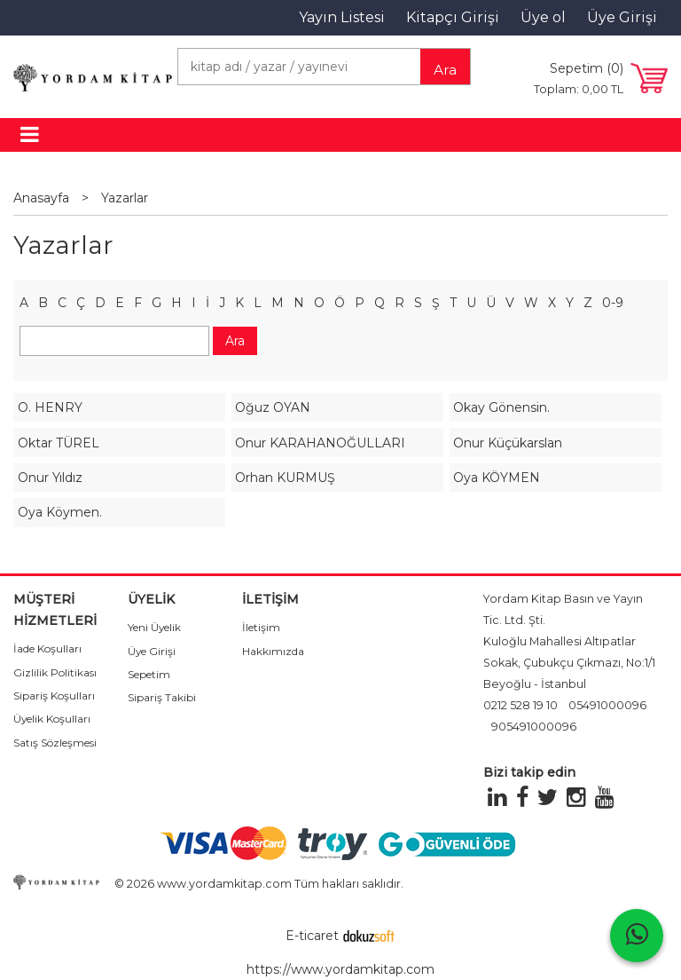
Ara (445, 69)
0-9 (612, 303)
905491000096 (533, 726)
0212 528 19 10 (520, 705)
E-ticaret (312, 936)
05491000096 (607, 705)
